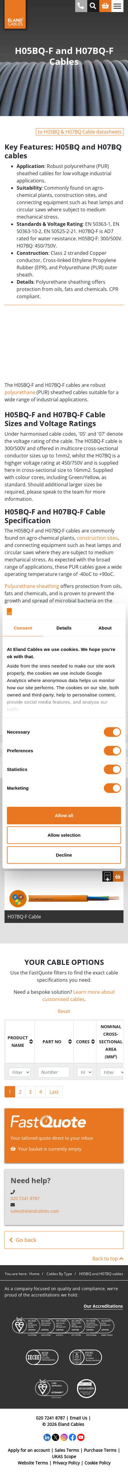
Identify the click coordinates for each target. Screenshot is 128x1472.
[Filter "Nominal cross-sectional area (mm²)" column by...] (112, 1072)
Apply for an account (29, 1450)
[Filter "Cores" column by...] (85, 1072)
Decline (64, 854)
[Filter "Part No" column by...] (53, 1072)
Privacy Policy (66, 1463)
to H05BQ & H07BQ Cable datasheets (80, 131)
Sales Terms (67, 1450)
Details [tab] (64, 627)
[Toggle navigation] (117, 6)
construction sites (97, 538)
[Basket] (118, 876)
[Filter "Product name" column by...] (19, 1072)
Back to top (107, 1258)
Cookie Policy (97, 1463)
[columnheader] (20, 1041)
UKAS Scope (64, 1456)
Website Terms (33, 1463)
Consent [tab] (23, 627)
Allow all (64, 815)
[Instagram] (64, 1436)
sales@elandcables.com (35, 1211)
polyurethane (20, 392)
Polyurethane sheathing (32, 586)
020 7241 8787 (25, 1198)
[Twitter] (55, 1436)
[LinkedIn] (47, 1436)
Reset (64, 1011)
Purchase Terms (100, 1450)
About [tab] (105, 627)
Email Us (78, 1418)
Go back (22, 1240)
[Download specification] (107, 876)
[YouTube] (81, 1436)
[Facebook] (72, 1436)
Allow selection (63, 835)
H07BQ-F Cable (24, 916)
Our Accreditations (103, 1306)
